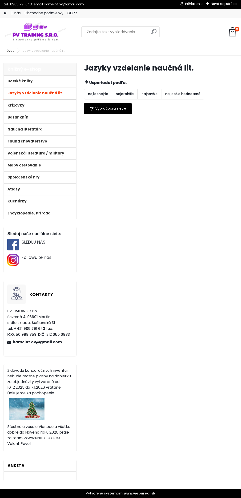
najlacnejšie (98, 93)
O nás (16, 13)
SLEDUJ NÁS (33, 242)
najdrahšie (125, 93)
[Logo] (36, 32)
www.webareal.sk (139, 493)
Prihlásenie (194, 3)
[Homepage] (5, 13)
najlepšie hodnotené (182, 93)
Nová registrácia (224, 3)
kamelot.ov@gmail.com (64, 4)
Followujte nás (37, 257)
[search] (154, 33)
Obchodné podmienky (44, 13)
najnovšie (149, 93)
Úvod (11, 50)
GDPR (72, 13)
